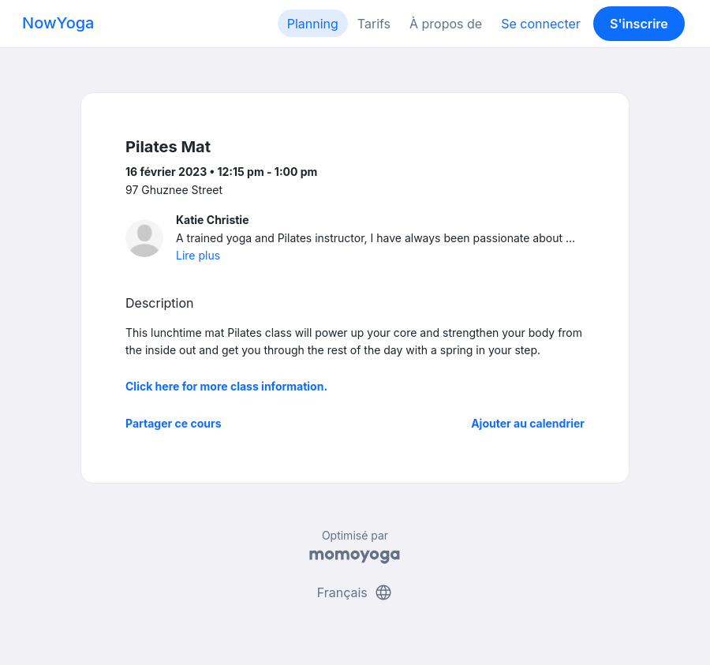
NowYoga (58, 22)
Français (355, 592)
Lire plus (198, 255)
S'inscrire (639, 24)
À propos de (445, 24)
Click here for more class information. (226, 386)
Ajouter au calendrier (528, 423)
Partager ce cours (173, 423)
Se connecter (541, 24)
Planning (312, 24)
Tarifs (373, 24)
